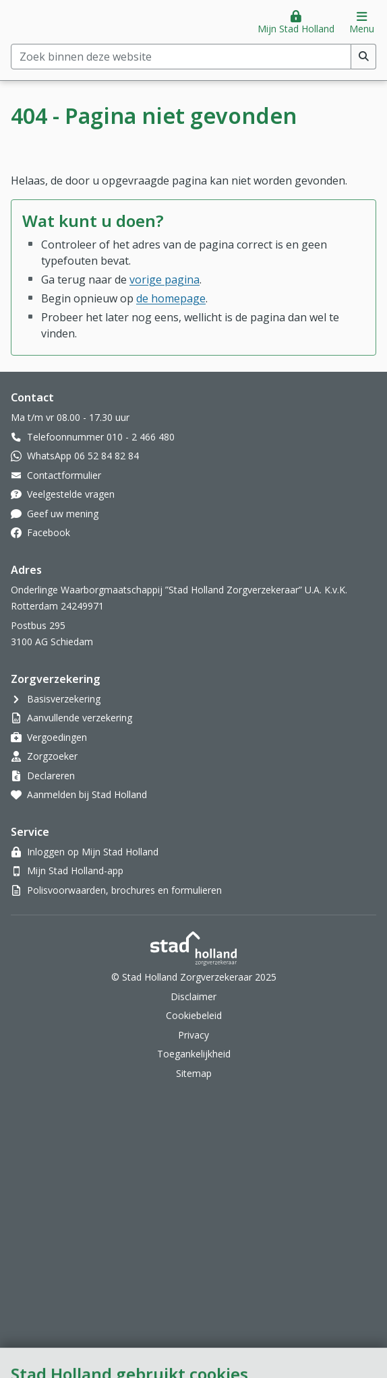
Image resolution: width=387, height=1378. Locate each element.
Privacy (193, 1034)
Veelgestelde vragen (71, 494)
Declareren (51, 775)
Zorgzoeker (52, 756)
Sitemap (194, 1073)
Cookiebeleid (194, 1015)
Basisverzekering (63, 698)
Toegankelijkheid (194, 1053)
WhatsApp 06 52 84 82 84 (83, 455)
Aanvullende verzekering (79, 717)
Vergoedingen (57, 737)
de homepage (171, 298)
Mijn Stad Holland (296, 28)
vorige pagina (164, 279)
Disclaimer (193, 996)
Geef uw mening (62, 513)
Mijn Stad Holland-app (75, 870)
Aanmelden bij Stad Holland (87, 794)
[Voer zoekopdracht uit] (363, 56)
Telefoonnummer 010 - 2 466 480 (101, 436)
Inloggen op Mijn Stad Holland (92, 851)
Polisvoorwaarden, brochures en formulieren (124, 890)
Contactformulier (64, 475)
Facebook (48, 532)
